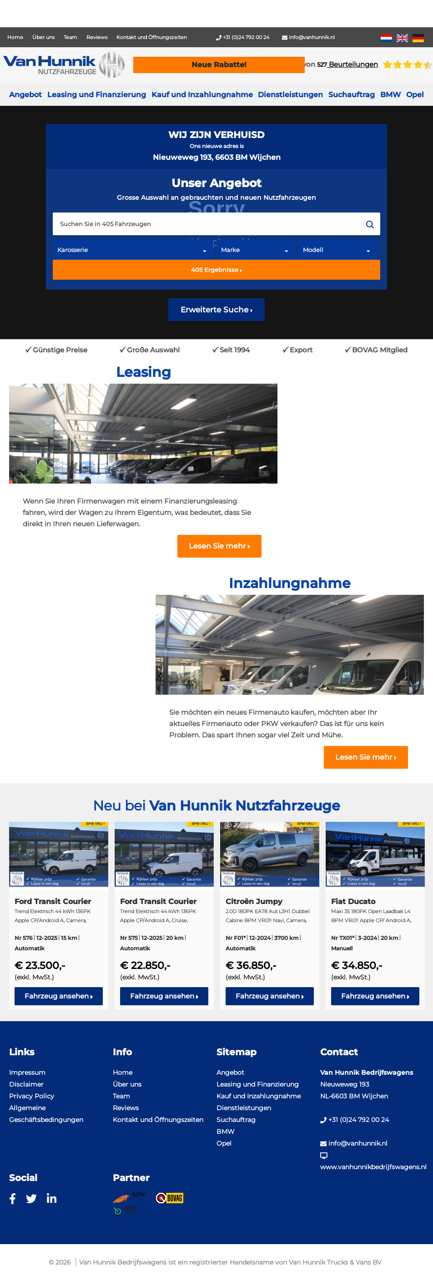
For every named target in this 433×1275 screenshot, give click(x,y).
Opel (224, 1143)
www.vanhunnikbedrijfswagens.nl (372, 1161)
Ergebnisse (216, 269)
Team (70, 37)
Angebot (25, 94)
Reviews (96, 37)
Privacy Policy (31, 1096)
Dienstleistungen (243, 1108)
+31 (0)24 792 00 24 (242, 37)
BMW (225, 1131)
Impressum (27, 1072)
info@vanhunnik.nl (308, 37)
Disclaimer (26, 1084)
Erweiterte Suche (217, 309)
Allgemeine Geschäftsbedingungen (46, 1114)
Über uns (43, 37)
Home (15, 37)
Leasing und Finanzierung (96, 94)
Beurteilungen (347, 64)
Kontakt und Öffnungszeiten (151, 37)
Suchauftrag (351, 94)
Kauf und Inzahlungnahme (202, 94)
